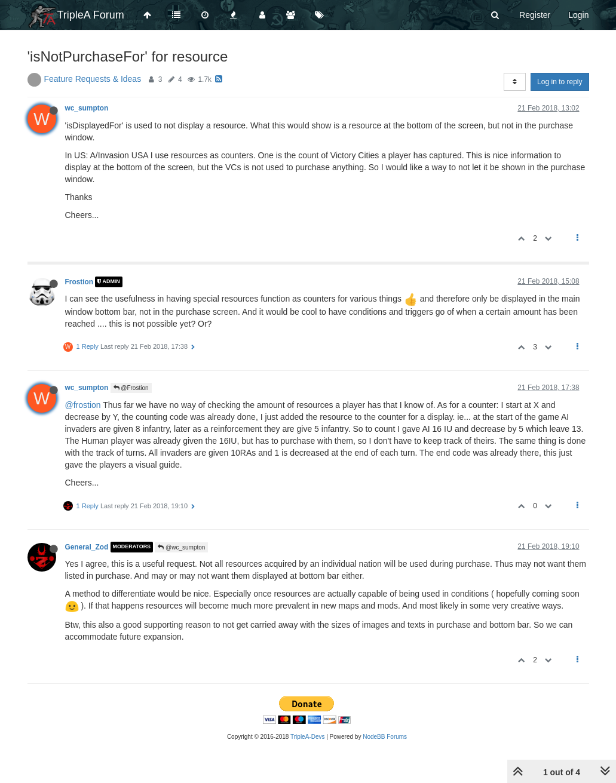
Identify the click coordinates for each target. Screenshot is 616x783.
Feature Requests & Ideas (93, 79)
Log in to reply (559, 82)
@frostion (83, 405)
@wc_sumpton (181, 547)
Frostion (79, 282)
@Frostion (131, 388)
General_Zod (87, 547)
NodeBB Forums (385, 736)
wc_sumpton (87, 108)
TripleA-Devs (307, 736)
